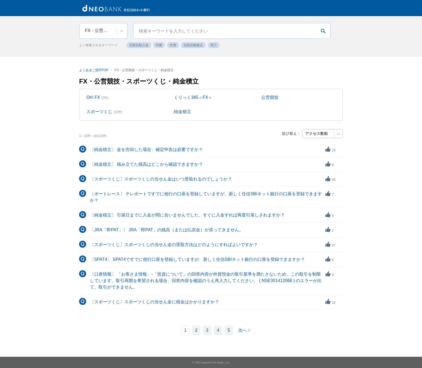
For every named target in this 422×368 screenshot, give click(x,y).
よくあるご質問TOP (93, 70)
